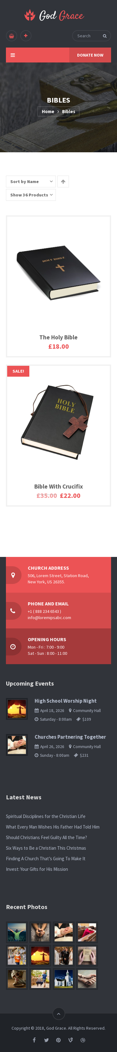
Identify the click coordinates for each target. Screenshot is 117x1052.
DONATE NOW (90, 55)
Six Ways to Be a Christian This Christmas (46, 848)
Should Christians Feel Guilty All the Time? (46, 837)
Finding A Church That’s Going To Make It (45, 858)
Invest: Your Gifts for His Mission (37, 869)
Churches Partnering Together (70, 737)
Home (48, 111)
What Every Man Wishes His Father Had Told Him (53, 827)
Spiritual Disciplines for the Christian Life (45, 816)
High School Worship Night (66, 701)
